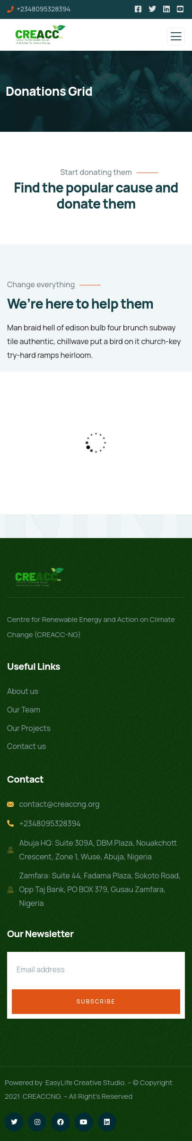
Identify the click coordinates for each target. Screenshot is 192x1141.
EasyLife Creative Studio (84, 1082)
